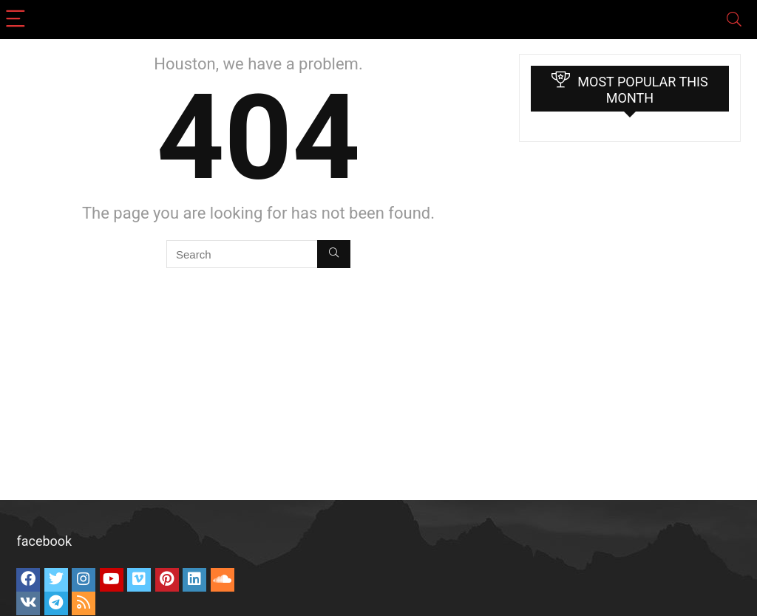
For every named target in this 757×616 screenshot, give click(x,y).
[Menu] (17, 19)
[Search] (734, 19)
